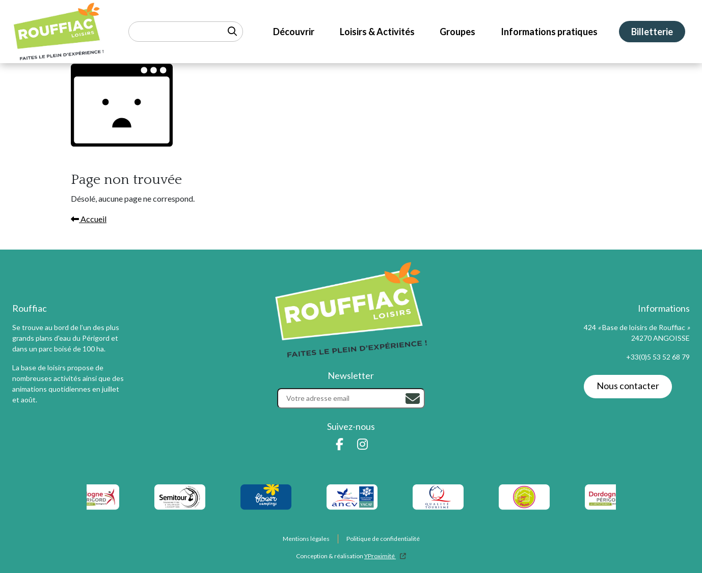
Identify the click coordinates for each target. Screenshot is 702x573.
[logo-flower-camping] (266, 497)
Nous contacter (628, 385)
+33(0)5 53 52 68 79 (658, 356)
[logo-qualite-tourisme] (438, 497)
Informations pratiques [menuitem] (549, 31)
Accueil (88, 219)
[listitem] (352, 497)
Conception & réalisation (351, 556)
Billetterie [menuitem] (652, 31)
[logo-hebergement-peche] (524, 497)
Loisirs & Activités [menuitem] (377, 31)
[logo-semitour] (180, 497)
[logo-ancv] (352, 497)
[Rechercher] (412, 399)
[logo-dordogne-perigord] (93, 497)
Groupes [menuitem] (457, 31)
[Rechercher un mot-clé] (185, 31)
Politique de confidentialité (383, 538)
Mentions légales (306, 538)
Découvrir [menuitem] (293, 31)
